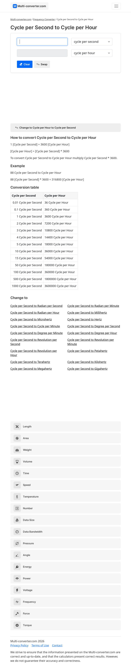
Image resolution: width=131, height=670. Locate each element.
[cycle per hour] (42, 53)
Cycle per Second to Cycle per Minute (35, 326)
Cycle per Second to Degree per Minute (36, 333)
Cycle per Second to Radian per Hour (35, 312)
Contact (57, 645)
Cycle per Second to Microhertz (31, 319)
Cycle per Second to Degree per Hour (92, 333)
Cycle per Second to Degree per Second (93, 326)
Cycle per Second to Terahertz (30, 362)
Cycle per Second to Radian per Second (36, 306)
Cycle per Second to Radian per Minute (93, 306)
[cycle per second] (42, 41)
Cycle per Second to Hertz (84, 319)
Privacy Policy (19, 645)
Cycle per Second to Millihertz (87, 312)
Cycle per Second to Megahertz (31, 369)
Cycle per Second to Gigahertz (87, 369)
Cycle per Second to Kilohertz (86, 362)
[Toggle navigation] (116, 6)
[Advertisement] (65, 97)
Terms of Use (40, 645)
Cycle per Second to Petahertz (87, 351)
